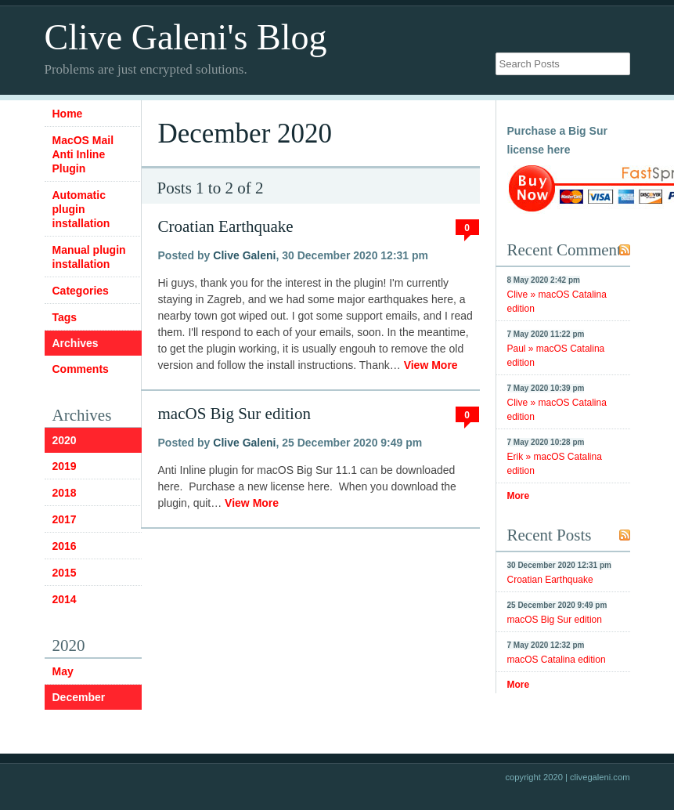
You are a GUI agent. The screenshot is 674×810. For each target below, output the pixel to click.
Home (67, 113)
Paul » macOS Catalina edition (556, 355)
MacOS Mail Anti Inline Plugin (83, 154)
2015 (64, 572)
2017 (64, 519)
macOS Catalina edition (556, 659)
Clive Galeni (244, 255)
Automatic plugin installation (81, 209)
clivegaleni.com (599, 777)
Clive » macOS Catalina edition (557, 301)
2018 (64, 492)
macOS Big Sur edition (234, 413)
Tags (64, 317)
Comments (80, 369)
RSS (624, 249)
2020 (64, 440)
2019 (64, 466)
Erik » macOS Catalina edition (554, 463)
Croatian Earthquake (226, 226)
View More (431, 365)
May (63, 671)
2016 (64, 546)
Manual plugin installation (89, 257)
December (79, 697)
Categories (80, 290)
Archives (75, 343)
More (518, 495)
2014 (64, 599)
